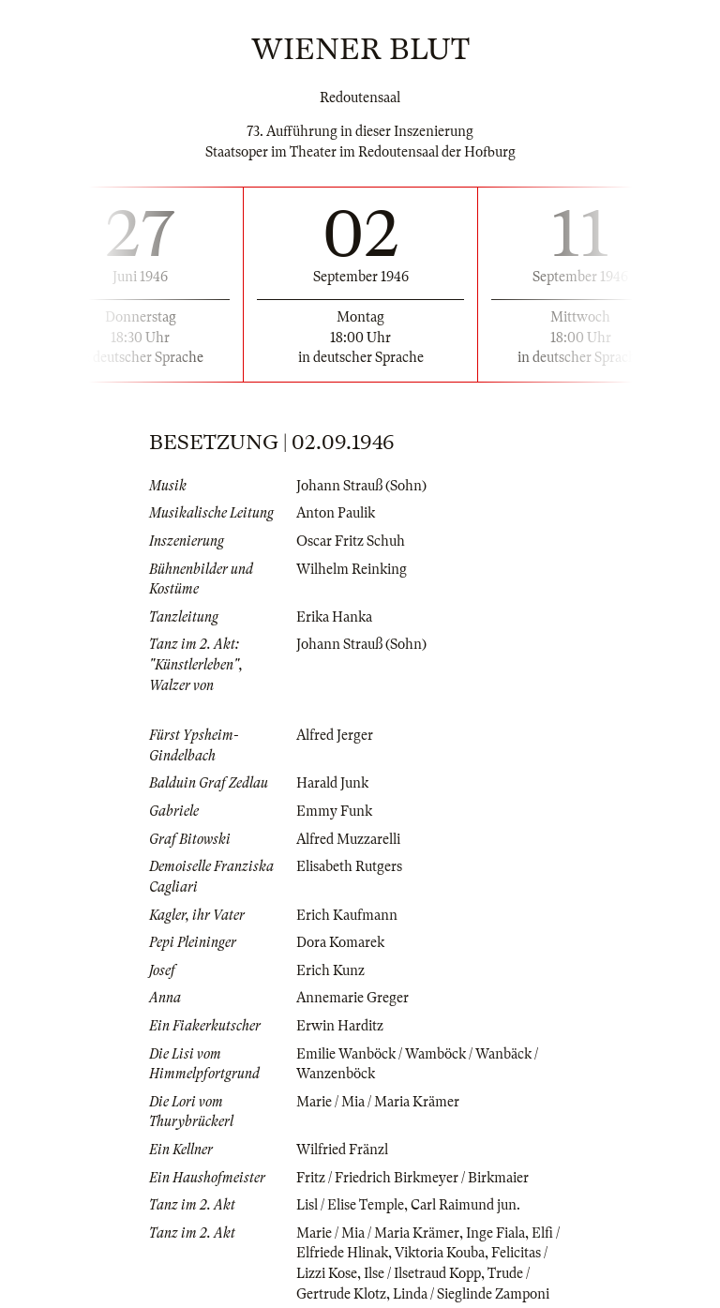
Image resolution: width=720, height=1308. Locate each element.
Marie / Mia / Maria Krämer (377, 1101)
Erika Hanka (334, 616)
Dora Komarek (340, 942)
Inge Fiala (495, 1232)
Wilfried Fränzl (342, 1149)
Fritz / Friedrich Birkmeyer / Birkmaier (412, 1177)
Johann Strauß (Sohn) (361, 485)
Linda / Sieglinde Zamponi (471, 1293)
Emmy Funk (334, 811)
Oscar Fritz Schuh (350, 541)
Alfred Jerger (334, 735)
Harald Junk (332, 782)
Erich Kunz (330, 970)
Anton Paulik (335, 512)
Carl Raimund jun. (465, 1204)
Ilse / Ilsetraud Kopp (422, 1273)
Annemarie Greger (352, 997)
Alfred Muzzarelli (348, 839)
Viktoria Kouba (440, 1252)
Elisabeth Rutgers (349, 866)
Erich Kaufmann (347, 915)
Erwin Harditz (339, 1025)
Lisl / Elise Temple (350, 1204)
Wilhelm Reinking (351, 569)
